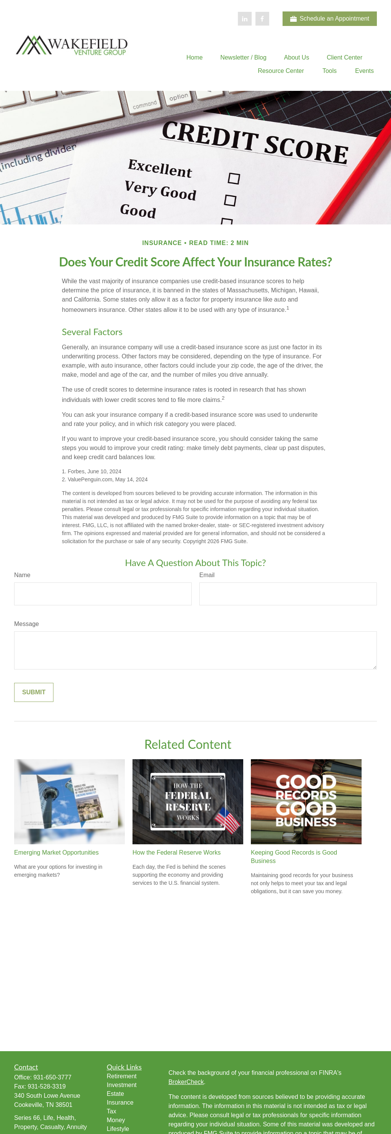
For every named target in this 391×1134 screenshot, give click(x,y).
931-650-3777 (52, 1077)
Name (22, 575)
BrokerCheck (186, 1082)
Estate (115, 1093)
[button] (194, 57)
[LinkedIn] (245, 19)
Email (207, 575)
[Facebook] (262, 19)
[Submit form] (33, 692)
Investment (122, 1085)
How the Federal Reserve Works (176, 852)
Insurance (120, 1102)
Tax (111, 1111)
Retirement (122, 1076)
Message (26, 624)
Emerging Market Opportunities (56, 852)
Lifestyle (118, 1129)
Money (116, 1120)
